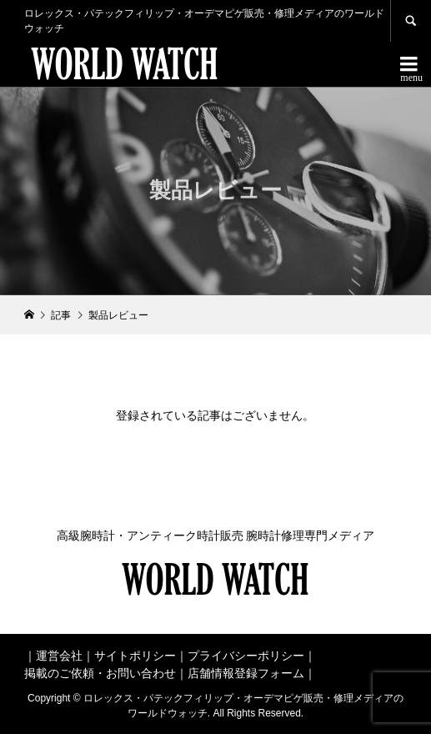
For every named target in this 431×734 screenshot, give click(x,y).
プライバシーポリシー (246, 655)
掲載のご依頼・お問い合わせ (100, 673)
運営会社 (59, 655)
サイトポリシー (135, 655)
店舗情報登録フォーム (246, 673)
